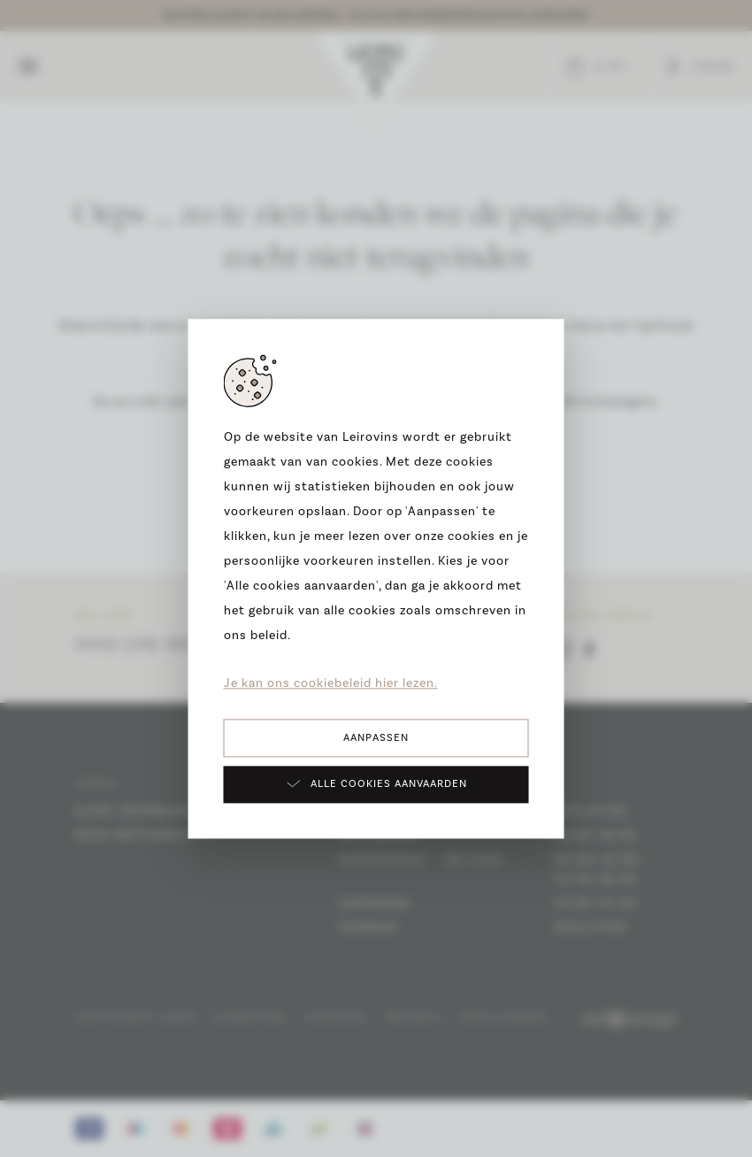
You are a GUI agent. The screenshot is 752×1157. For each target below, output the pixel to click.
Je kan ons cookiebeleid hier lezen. (331, 683)
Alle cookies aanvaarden (376, 783)
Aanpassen (376, 737)
